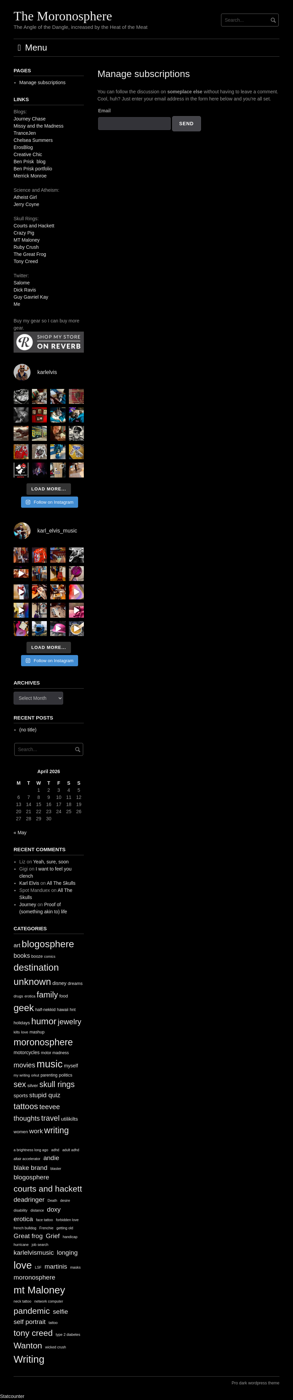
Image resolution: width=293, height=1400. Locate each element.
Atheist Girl (25, 197)
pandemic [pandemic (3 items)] (32, 1310)
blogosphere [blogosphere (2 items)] (31, 1177)
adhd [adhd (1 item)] (55, 1150)
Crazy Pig (24, 233)
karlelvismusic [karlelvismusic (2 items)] (34, 1252)
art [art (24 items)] (17, 945)
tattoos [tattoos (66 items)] (26, 1106)
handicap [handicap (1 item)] (70, 1237)
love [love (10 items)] (24, 1032)
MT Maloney (27, 240)
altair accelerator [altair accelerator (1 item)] (27, 1159)
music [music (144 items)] (50, 1063)
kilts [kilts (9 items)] (17, 1032)
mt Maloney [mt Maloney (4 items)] (39, 1289)
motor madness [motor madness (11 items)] (55, 1052)
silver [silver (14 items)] (33, 1085)
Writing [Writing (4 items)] (29, 1359)
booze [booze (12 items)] (37, 956)
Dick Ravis (25, 290)
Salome (22, 282)
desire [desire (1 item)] (65, 1200)
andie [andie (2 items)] (51, 1157)
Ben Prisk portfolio (33, 168)
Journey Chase (29, 119)
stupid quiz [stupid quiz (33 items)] (44, 1095)
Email (104, 110)
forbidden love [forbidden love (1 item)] (67, 1220)
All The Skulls (61, 883)
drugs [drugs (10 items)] (18, 996)
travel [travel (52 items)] (50, 1118)
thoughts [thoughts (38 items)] (27, 1118)
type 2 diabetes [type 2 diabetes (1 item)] (68, 1334)
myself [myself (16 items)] (71, 1065)
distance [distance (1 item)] (37, 1210)
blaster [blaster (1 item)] (55, 1168)
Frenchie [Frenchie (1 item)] (46, 1228)
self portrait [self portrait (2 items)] (29, 1321)
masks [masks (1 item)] (75, 1267)
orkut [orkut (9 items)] (35, 1075)
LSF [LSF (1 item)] (38, 1267)
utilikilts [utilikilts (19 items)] (69, 1119)
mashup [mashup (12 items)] (37, 1032)
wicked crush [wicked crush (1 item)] (55, 1347)
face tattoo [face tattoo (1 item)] (44, 1220)
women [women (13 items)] (21, 1131)
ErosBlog (23, 147)
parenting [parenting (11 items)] (48, 1075)
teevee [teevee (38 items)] (49, 1106)
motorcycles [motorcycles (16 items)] (27, 1052)
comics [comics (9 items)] (49, 956)
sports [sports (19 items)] (21, 1095)
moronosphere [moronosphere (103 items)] (43, 1042)
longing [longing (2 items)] (67, 1252)
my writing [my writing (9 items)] (22, 1075)
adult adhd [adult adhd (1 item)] (70, 1150)
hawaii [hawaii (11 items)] (63, 1009)
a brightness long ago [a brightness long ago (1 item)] (31, 1150)
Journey (27, 904)
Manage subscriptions (42, 82)
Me (17, 304)
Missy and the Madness (38, 126)
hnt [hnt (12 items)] (72, 1009)
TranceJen (25, 133)
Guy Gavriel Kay (31, 297)
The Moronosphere (63, 16)
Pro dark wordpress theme (255, 1383)
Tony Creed (26, 261)
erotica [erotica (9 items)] (29, 996)
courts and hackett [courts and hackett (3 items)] (48, 1188)
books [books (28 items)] (22, 955)
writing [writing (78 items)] (56, 1130)
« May (20, 832)
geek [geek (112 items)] (24, 1008)
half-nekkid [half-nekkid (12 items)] (45, 1009)
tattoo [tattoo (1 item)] (53, 1323)
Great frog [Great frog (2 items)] (28, 1235)
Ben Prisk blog (29, 161)
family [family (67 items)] (47, 994)
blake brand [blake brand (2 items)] (31, 1167)
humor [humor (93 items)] (43, 1021)
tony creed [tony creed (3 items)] (33, 1333)
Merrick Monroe (30, 176)
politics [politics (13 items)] (65, 1075)
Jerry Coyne (26, 204)
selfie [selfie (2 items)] (60, 1311)
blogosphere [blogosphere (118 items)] (48, 944)
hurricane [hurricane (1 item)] (21, 1245)
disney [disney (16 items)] (59, 983)
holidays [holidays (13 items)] (22, 1022)
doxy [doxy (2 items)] (53, 1209)
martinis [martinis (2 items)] (55, 1266)
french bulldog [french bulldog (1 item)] (25, 1228)
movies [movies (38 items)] (24, 1065)
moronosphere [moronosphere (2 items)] (34, 1277)
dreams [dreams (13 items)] (75, 983)
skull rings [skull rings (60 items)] (57, 1084)
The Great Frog (30, 254)
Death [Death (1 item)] (52, 1200)
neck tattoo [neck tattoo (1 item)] (22, 1301)
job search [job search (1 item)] (40, 1245)
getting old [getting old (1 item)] (64, 1228)
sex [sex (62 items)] (20, 1084)
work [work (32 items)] (36, 1131)
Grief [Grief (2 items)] (53, 1235)
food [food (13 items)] (63, 995)
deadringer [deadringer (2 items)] (29, 1199)
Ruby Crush (26, 247)
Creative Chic (28, 154)
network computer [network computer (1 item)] (48, 1301)
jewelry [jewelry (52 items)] (69, 1022)
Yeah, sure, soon (51, 861)
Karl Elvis (29, 883)
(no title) (28, 729)
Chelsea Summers (33, 140)
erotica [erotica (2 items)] (23, 1218)
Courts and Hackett (34, 225)
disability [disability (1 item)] (21, 1210)
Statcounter (12, 1396)
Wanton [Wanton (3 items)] (28, 1345)
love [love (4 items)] (23, 1265)
